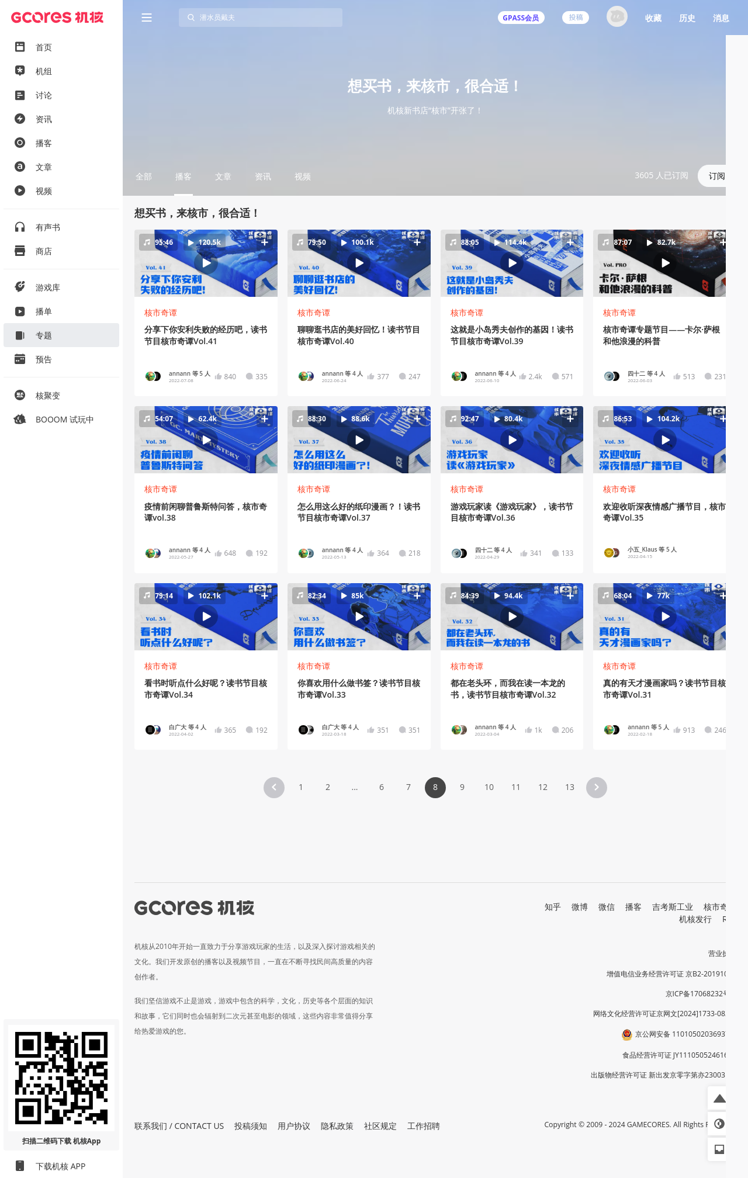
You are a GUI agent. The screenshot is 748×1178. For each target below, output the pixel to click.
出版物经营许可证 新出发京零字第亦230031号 (663, 1075)
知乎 (553, 906)
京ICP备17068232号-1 (701, 994)
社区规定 (380, 1125)
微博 (580, 906)
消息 (721, 17)
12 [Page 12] (543, 786)
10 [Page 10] (489, 786)
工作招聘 (423, 1125)
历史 (687, 17)
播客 (633, 906)
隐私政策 (337, 1125)
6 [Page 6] (381, 786)
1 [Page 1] (301, 786)
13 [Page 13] (569, 786)
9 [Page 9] (462, 786)
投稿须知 (250, 1125)
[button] (205, 263)
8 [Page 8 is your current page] (435, 786)
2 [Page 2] (327, 786)
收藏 (653, 17)
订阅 (717, 175)
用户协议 (294, 1125)
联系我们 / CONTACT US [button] (179, 1125)
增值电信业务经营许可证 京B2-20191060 (671, 974)
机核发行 (695, 918)
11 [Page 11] (516, 786)
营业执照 (722, 953)
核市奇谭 (160, 312)
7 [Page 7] (408, 786)
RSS (729, 918)
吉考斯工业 (672, 906)
